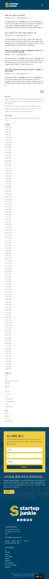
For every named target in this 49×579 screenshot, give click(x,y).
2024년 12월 (8, 168)
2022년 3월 (8, 253)
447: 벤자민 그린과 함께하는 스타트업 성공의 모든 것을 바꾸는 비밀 (23, 106)
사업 (6, 378)
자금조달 (7, 383)
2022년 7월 (8, 243)
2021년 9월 (8, 268)
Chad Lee (7, 118)
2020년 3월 (8, 315)
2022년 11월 (8, 232)
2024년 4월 (8, 189)
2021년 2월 (8, 286)
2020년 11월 (8, 294)
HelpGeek (12, 18)
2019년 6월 (8, 338)
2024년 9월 (8, 176)
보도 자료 (7, 394)
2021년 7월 (8, 273)
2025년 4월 (8, 158)
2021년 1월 (8, 289)
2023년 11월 (8, 201)
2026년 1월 (8, 134)
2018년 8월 (8, 351)
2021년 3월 (8, 284)
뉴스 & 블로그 (9, 563)
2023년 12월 (8, 199)
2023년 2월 (8, 225)
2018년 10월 (8, 348)
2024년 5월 (8, 186)
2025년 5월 (8, 155)
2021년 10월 (8, 266)
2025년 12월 (8, 137)
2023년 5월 (8, 217)
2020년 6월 (8, 307)
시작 (6, 396)
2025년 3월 (8, 160)
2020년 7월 (8, 304)
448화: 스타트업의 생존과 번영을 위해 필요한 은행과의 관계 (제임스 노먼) (24, 99)
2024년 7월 (8, 181)
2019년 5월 (8, 340)
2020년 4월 (8, 312)
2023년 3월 (8, 222)
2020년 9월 (8, 299)
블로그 (6, 376)
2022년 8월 (8, 240)
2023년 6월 (8, 214)
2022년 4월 (8, 250)
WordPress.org (9, 421)
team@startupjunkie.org (13, 537)
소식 (6, 388)
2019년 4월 (8, 343)
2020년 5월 (8, 310)
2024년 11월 (8, 171)
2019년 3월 (8, 346)
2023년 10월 (8, 204)
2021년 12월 (8, 261)
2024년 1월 (8, 196)
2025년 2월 (8, 163)
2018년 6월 (8, 356)
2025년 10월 (8, 142)
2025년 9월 (8, 145)
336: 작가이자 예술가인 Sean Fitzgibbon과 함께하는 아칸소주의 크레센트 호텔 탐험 (24, 51)
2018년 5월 (8, 358)
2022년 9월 (8, 237)
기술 (6, 404)
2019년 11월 (8, 325)
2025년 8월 (8, 147)
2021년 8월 (8, 271)
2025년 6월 (8, 152)
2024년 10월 (8, 173)
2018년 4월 (8, 361)
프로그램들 (8, 556)
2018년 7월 (8, 353)
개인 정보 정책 (17, 575)
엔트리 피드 (8, 416)
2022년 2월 (8, 255)
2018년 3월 (8, 364)
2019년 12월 (8, 322)
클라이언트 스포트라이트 (11, 381)
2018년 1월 (8, 369)
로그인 (6, 413)
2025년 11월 (8, 140)
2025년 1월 (8, 165)
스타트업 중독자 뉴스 (10, 401)
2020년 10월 (8, 297)
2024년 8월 (8, 178)
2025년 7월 (8, 150)
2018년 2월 (8, 366)
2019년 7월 (8, 335)
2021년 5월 (8, 279)
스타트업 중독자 (9, 399)
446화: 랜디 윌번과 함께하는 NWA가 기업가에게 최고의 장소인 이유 (23, 108)
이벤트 (7, 559)
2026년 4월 (8, 127)
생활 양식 (7, 386)
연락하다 (8, 567)
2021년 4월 (8, 281)
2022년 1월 (8, 258)
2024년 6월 (8, 183)
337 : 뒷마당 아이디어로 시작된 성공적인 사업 (20, 33)
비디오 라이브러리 (11, 565)
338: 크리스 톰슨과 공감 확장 (15, 15)
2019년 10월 (8, 328)
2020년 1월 (8, 320)
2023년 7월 (8, 212)
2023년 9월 (8, 207)
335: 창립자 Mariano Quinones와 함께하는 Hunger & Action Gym (23, 70)
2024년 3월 (8, 191)
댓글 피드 (7, 418)
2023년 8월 (8, 209)
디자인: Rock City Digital (28, 575)
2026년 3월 (8, 129)
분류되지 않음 (8, 406)
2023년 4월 (8, 219)
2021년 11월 (8, 263)
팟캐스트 (29, 18)
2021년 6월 (8, 276)
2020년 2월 (8, 317)
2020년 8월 (8, 302)
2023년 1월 (8, 227)
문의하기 (8, 492)
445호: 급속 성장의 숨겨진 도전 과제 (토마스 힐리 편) (19, 111)
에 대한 (7, 552)
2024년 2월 (8, 194)
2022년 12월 (8, 230)
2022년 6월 (8, 245)
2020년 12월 (8, 291)
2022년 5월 (8, 248)
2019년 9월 (8, 330)
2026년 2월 (8, 132)
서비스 (7, 554)
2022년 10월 (8, 235)
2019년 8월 (8, 333)
